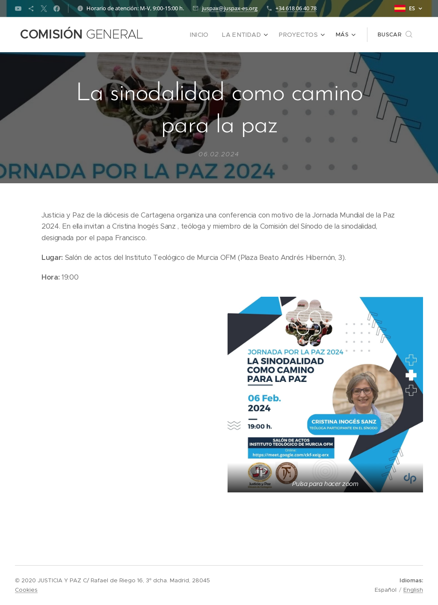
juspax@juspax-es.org (229, 8)
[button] (395, 34)
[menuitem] (208, 34)
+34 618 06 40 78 (296, 8)
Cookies (26, 589)
